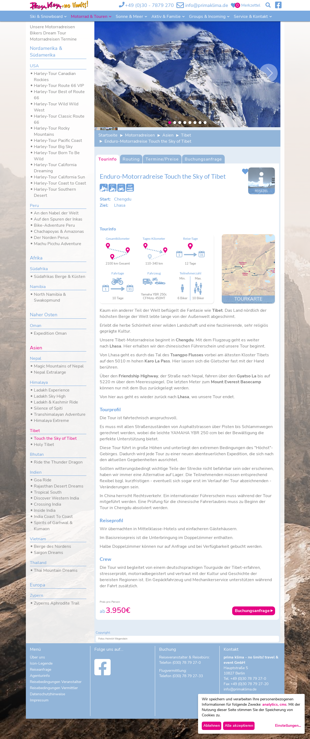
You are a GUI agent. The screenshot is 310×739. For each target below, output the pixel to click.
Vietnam (38, 539)
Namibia (38, 287)
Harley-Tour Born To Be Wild (57, 156)
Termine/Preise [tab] (162, 179)
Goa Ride (42, 480)
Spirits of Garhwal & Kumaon (53, 526)
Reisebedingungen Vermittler (54, 708)
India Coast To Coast (53, 517)
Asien (36, 348)
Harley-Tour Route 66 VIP (59, 86)
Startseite (108, 155)
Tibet (35, 431)
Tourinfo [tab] (107, 179)
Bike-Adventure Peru (54, 225)
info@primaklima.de (206, 5)
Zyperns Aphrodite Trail (56, 603)
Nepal (35, 358)
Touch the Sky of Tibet (55, 438)
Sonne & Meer (130, 16)
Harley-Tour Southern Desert (55, 192)
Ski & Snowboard (47, 16)
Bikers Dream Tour (48, 33)
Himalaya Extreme (51, 421)
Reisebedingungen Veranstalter (56, 702)
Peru (34, 206)
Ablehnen (211, 725)
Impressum (39, 720)
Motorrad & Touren (89, 16)
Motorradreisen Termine (53, 39)
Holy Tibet (44, 445)
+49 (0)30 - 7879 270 (149, 5)
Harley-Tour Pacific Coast (58, 140)
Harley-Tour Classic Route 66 (59, 119)
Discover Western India (56, 498)
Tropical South (48, 492)
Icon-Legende (41, 683)
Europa (37, 585)
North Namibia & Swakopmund (50, 297)
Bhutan (37, 454)
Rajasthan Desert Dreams (58, 486)
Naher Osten (43, 314)
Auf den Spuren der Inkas (58, 219)
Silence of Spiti (48, 408)
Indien (36, 472)
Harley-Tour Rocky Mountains (52, 131)
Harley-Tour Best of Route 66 (59, 95)
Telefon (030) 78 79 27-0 (180, 682)
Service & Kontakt (251, 16)
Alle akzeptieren (239, 725)
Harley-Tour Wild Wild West (56, 107)
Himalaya (39, 382)
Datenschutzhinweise (47, 714)
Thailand (38, 563)
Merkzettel (250, 5)
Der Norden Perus (51, 238)
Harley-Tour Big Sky (53, 147)
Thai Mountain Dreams (56, 570)
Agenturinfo (40, 695)
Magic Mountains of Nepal (59, 366)
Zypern (36, 595)
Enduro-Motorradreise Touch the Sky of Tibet (147, 162)
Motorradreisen (140, 155)
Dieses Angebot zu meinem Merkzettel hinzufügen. (245, 192)
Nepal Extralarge (50, 372)
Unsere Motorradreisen (52, 27)
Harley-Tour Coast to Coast (60, 183)
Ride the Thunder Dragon (58, 462)
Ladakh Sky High (50, 396)
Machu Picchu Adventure (57, 244)
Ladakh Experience (52, 390)
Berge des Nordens (52, 546)
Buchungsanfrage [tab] (203, 179)
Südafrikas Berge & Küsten (59, 276)
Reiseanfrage (40, 689)
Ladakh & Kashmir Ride (56, 402)
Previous (106, 73)
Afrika (36, 258)
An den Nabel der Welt (56, 213)
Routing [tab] (131, 179)
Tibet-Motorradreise (135, 360)
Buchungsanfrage (252, 631)
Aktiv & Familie (166, 16)
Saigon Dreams (48, 553)
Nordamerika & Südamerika (46, 51)
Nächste (268, 73)
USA (34, 66)
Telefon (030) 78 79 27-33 (181, 696)
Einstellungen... (288, 725)
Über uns (37, 677)
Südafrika (39, 269)
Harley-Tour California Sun (59, 177)
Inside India (44, 510)
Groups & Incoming (208, 16)
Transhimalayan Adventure (60, 414)
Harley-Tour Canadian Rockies (55, 77)
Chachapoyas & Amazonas (59, 231)
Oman (35, 326)
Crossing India (47, 504)
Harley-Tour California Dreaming (55, 168)
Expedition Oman (50, 333)
